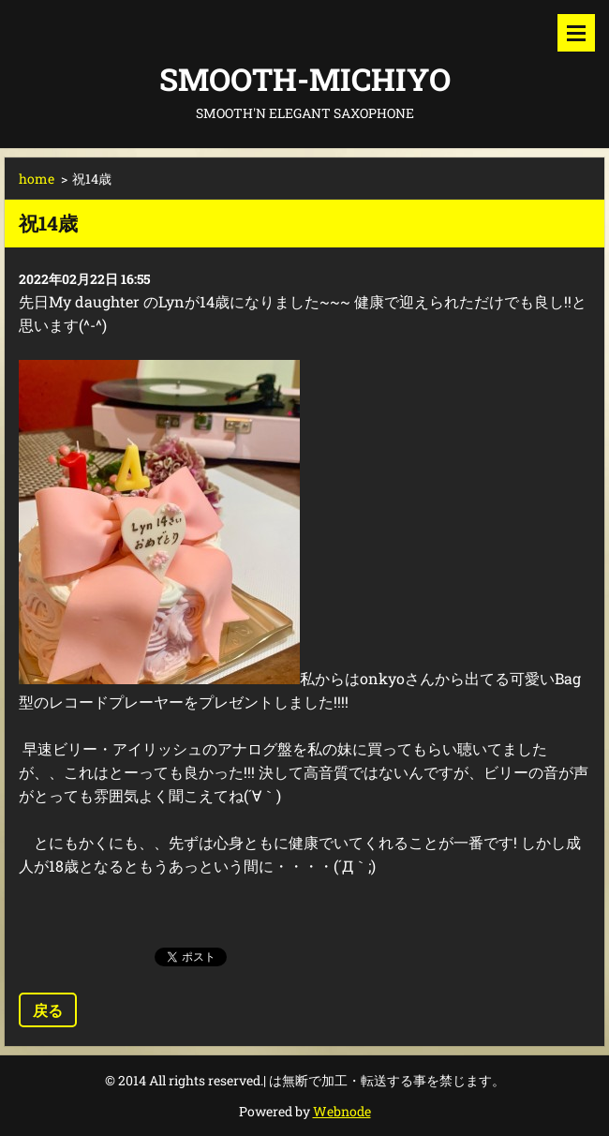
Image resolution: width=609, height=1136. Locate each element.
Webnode (342, 1111)
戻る (48, 1010)
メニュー (576, 33)
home (36, 178)
